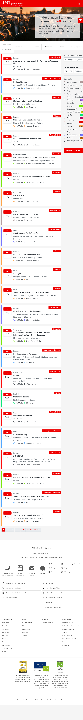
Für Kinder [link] (35, 47)
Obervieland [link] (6, 645)
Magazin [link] (45, 619)
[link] (80, 20)
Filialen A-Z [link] (38, 700)
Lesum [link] (4, 639)
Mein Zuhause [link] (66, 619)
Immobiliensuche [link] (67, 622)
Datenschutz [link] (21, 700)
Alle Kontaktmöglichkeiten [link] (53, 557)
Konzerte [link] (48, 47)
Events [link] (24, 619)
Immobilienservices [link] (68, 629)
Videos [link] (64, 632)
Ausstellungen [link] (20, 47)
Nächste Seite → (33, 530)
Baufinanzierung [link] (67, 635)
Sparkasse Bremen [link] (7, 47)
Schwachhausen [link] (7, 648)
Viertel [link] (4, 651)
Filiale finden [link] (66, 645)
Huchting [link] (5, 635)
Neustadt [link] (5, 642)
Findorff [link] (4, 626)
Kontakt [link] (46, 700)
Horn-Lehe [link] (5, 632)
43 (23, 530)
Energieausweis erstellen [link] (70, 642)
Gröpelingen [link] (6, 629)
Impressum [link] (29, 700)
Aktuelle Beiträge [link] (47, 622)
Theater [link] (62, 47)
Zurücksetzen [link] (74, 150)
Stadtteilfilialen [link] (7, 619)
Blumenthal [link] (5, 622)
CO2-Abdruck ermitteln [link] (69, 639)
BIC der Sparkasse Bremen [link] (58, 700)
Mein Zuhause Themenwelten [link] (71, 626)
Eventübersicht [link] (27, 622)
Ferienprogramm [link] (76, 47)
